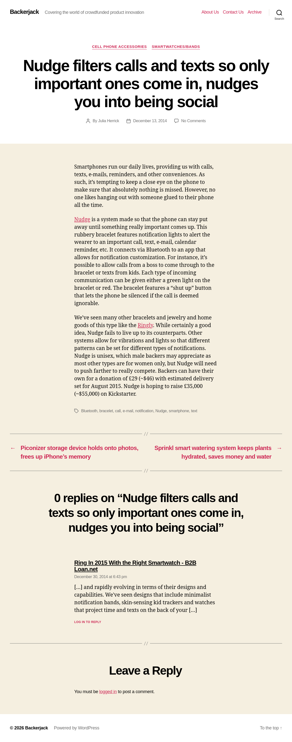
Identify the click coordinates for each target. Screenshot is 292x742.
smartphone (179, 411)
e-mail (128, 411)
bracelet (106, 411)
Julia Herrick (108, 121)
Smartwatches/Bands (176, 46)
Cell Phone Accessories (119, 46)
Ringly (145, 325)
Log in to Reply (87, 622)
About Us (210, 12)
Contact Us (233, 12)
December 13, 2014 (150, 121)
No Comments (193, 121)
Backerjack (24, 12)
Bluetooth (89, 411)
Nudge (82, 219)
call (118, 411)
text (194, 411)
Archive (254, 12)
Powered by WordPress (76, 727)
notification (144, 411)
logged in (108, 691)
